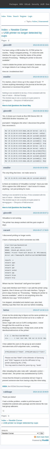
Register (23, 16)
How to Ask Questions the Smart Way (16, 105)
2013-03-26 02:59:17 (41, 168)
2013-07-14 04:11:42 (41, 310)
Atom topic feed (43, 437)
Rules (9, 16)
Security (35, 4)
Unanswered (43, 21)
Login (30, 16)
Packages (13, 4)
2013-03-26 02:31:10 (41, 77)
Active (34, 21)
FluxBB (45, 440)
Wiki (21, 4)
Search (16, 16)
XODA (4, 386)
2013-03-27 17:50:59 (41, 230)
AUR (42, 4)
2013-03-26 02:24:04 (41, 45)
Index (3, 16)
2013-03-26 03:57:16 (41, 213)
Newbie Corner (19, 29)
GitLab (27, 4)
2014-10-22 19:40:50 (41, 392)
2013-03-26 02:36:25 (41, 111)
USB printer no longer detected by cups (20, 423)
